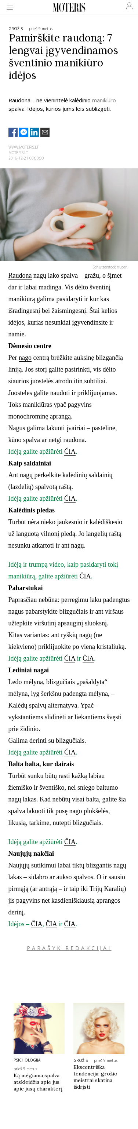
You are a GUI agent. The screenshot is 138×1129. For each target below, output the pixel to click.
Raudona (20, 275)
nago (25, 357)
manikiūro (104, 100)
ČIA (70, 451)
